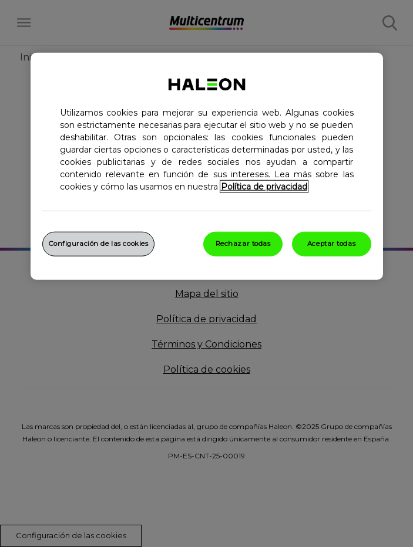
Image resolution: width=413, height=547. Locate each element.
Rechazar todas (243, 243)
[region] (207, 165)
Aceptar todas (331, 243)
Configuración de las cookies (99, 243)
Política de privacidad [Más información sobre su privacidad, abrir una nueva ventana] (264, 186)
